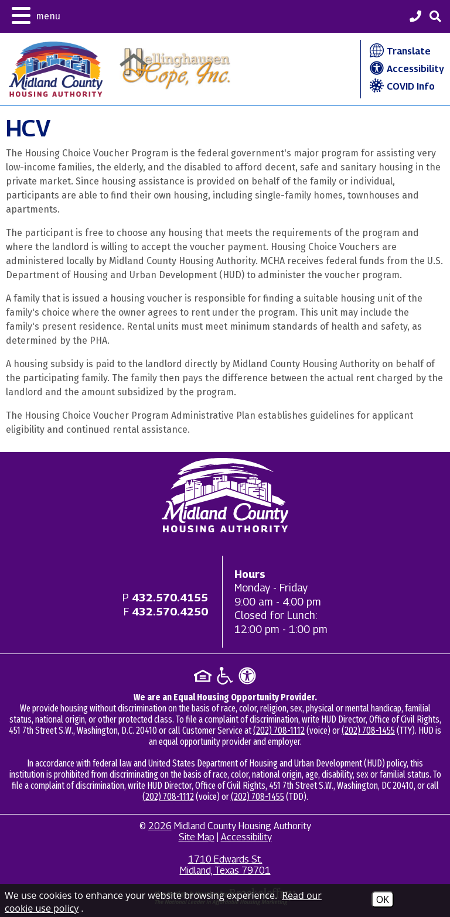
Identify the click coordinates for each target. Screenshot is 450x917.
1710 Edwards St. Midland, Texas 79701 (225, 865)
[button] (36, 14)
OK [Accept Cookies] (382, 899)
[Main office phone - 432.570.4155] (170, 597)
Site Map (196, 837)
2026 (160, 826)
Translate (399, 51)
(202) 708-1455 (368, 730)
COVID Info (401, 86)
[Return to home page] (225, 495)
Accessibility (405, 68)
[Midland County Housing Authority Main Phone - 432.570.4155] (415, 17)
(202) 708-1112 (279, 730)
